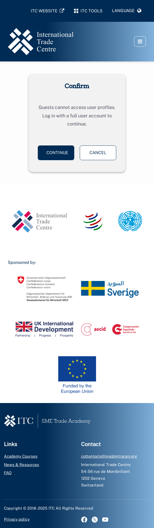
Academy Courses (21, 456)
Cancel (97, 152)
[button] (126, 11)
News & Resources (21, 464)
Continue (57, 152)
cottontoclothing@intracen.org (109, 456)
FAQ (8, 473)
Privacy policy (17, 519)
